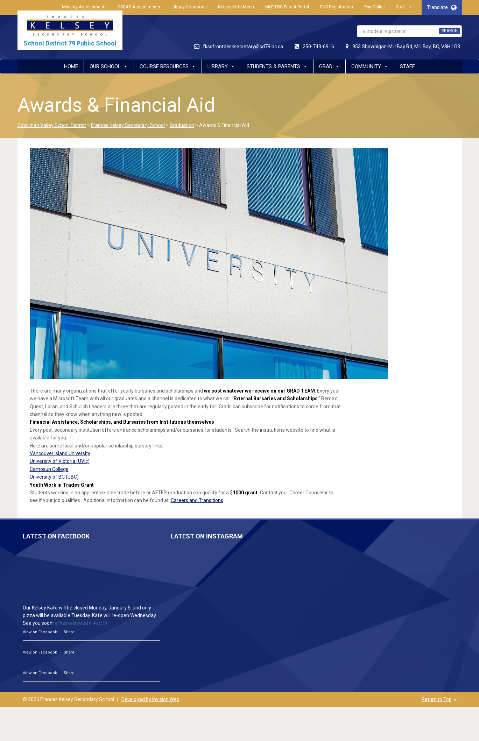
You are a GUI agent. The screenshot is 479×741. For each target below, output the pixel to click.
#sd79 (100, 623)
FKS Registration (336, 6)
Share (69, 632)
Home (71, 66)
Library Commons (189, 6)
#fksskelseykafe (73, 623)
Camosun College (49, 469)
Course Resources (168, 66)
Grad (329, 66)
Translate (442, 7)
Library (221, 66)
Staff (404, 7)
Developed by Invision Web (150, 699)
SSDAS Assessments (139, 6)
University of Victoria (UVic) (60, 461)
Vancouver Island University (60, 453)
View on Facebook (40, 632)
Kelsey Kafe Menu (236, 6)
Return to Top (437, 699)
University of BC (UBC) (54, 477)
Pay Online (374, 6)
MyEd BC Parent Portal (287, 6)
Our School (109, 66)
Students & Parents (277, 66)
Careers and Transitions (197, 500)
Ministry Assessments (84, 6)
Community (369, 66)
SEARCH (450, 30)
